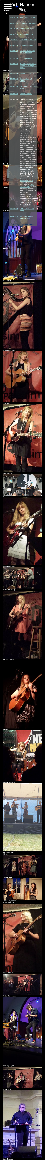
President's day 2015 (28, 23)
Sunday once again (27, 73)
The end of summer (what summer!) (27, 52)
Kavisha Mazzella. (26, 181)
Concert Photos (26, 58)
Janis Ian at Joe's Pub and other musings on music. (28, 66)
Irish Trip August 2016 (28, 17)
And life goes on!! (26, 45)
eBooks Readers (26, 94)
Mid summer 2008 (26, 34)
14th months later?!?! (28, 40)
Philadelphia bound (27, 28)
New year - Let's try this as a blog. (27, 217)
